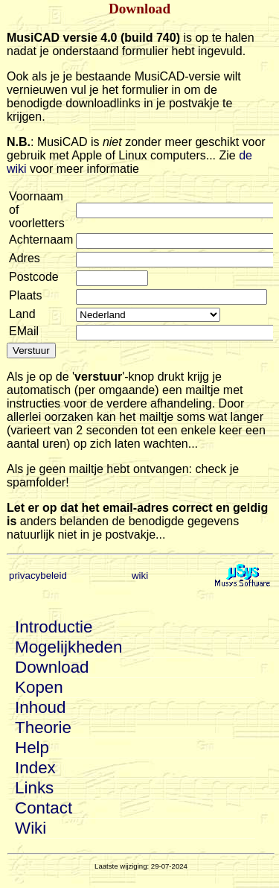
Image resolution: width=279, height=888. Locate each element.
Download (52, 667)
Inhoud (40, 707)
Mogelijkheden (68, 647)
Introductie (54, 627)
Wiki (30, 828)
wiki (140, 575)
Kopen (39, 687)
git (148, 315)
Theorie (43, 727)
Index (35, 767)
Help (32, 747)
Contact (43, 808)
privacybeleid (38, 575)
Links (34, 787)
